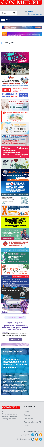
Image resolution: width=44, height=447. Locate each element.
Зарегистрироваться (35, 14)
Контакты (27, 425)
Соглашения (28, 418)
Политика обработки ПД (32, 422)
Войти (30, 11)
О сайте (26, 411)
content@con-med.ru (9, 419)
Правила (27, 415)
